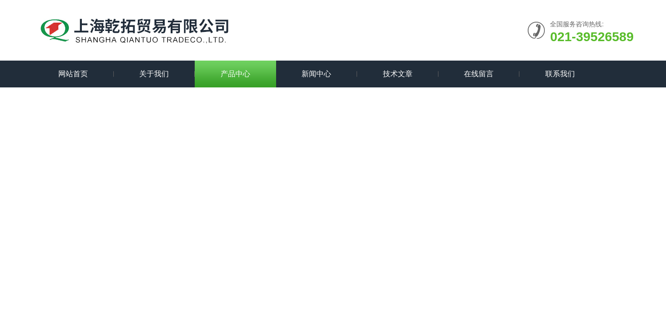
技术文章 (398, 74)
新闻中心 (316, 74)
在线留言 (478, 74)
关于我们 (154, 74)
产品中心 (235, 74)
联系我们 (560, 74)
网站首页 (73, 74)
